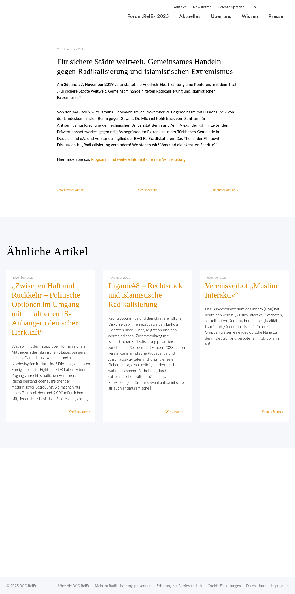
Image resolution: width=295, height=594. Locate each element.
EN (254, 7)
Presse (276, 16)
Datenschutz (256, 585)
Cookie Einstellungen (224, 585)
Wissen (250, 16)
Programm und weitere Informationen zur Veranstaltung (138, 159)
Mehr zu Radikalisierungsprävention (123, 585)
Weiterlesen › (79, 411)
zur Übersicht (147, 190)
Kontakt (179, 7)
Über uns (221, 16)
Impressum (280, 585)
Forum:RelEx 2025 (148, 16)
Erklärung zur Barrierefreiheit (179, 585)
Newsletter (202, 7)
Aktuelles (190, 16)
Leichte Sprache (231, 7)
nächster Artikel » (225, 190)
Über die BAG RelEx (74, 585)
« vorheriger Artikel (71, 190)
